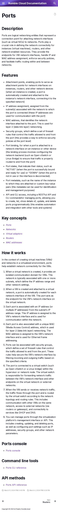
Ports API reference (16, 484)
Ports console (13, 450)
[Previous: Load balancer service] (3, 501)
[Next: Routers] (49, 501)
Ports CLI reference (16, 467)
